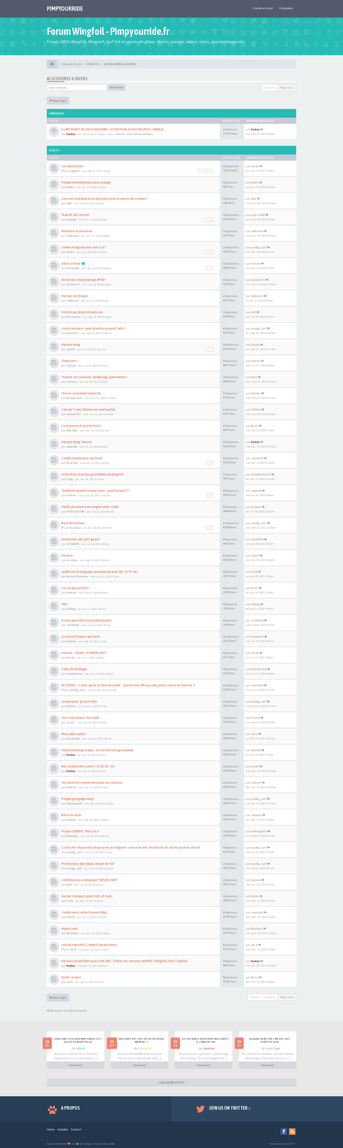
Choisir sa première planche (81, 393)
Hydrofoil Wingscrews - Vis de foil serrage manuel (97, 750)
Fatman (255, 263)
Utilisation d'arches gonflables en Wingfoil (92, 474)
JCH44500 (72, 544)
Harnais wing (70, 344)
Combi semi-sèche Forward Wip (84, 912)
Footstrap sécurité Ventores (82, 312)
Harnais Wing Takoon (76, 442)
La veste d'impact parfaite (80, 636)
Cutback (256, 783)
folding (70, 609)
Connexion (286, 8)
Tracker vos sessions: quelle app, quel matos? (94, 377)
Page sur (287, 87)
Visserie (67, 555)
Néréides (72, 933)
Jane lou (209, 1048)
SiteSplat (144, 1048)
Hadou (70, 134)
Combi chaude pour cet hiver (81, 458)
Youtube (62, 1129)
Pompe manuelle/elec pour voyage (86, 182)
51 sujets (269, 87)
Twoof (255, 555)
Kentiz (255, 896)
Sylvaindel (73, 738)
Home (50, 1129)
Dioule (255, 766)
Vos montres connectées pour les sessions (91, 782)
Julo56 (70, 349)
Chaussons (69, 361)
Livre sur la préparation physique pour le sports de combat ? (104, 198)
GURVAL (256, 409)
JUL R (72, 949)
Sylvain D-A (73, 284)
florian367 (257, 637)
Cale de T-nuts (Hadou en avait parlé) (88, 409)
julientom (72, 333)
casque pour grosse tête (79, 701)
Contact (76, 1129)
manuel (71, 820)
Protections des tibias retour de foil (87, 863)
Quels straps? (71, 977)
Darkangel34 (259, 831)
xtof (253, 312)
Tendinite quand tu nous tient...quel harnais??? (95, 490)
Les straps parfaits (75, 588)
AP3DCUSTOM (75, 511)
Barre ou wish (71, 815)
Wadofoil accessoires (76, 231)
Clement (71, 382)
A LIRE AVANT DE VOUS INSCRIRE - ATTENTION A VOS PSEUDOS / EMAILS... (113, 129)
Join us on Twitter (230, 1108)
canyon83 (257, 458)
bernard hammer (77, 576)
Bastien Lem (74, 398)
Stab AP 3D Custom (75, 215)
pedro (70, 187)
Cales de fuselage (74, 669)
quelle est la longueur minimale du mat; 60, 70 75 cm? (99, 572)
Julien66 (71, 447)
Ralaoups (72, 836)
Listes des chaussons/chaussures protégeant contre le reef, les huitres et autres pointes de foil (130, 847)
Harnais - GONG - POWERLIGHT (83, 653)
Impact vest (69, 928)
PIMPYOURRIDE (65, 8)
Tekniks (256, 393)
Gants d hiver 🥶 (73, 263)
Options (255, 997)
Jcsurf (70, 722)
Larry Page (273, 1048)
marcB (70, 917)
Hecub (255, 166)
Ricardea (72, 463)
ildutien (71, 706)
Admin (80, 1048)
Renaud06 (72, 268)
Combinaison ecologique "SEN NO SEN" (89, 880)
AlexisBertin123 (261, 474)
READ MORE (75, 1065)
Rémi (254, 377)
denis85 (256, 750)
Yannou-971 (73, 414)
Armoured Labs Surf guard (80, 539)
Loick (69, 982)
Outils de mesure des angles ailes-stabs (90, 507)
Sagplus (74, 171)
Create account (263, 8)
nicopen (256, 507)
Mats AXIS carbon (73, 734)
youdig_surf (258, 247)
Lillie (69, 203)
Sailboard (72, 236)
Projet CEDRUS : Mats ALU (80, 831)
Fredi (254, 572)
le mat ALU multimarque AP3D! (83, 280)
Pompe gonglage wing (77, 799)
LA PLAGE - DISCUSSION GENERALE (134, 134)
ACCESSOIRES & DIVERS (67, 78)
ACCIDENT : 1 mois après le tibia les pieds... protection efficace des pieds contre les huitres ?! (128, 685)
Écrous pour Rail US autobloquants (86, 620)
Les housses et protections (81, 426)
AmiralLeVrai (74, 674)
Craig (69, 479)
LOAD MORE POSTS (171, 1082)
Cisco (254, 734)
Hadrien (71, 592)
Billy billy (71, 430)
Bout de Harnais (73, 523)
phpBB (110, 1143)
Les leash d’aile (72, 166)
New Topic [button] (57, 101)
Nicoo (254, 426)
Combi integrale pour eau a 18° (83, 247)
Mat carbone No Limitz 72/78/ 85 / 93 (87, 766)
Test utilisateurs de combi (80, 717)
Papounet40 (74, 803)
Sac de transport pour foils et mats (86, 896)
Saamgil (71, 219)
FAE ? (64, 604)
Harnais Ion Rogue (74, 296)
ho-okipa (75, 528)
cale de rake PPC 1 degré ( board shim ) (89, 945)
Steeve (71, 495)
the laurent (73, 317)
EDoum (255, 345)
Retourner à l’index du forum (67, 1011)
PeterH (255, 718)
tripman (256, 880)
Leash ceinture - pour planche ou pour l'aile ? (93, 328)
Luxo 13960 (258, 215)
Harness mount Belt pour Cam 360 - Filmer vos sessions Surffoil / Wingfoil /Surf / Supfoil (124, 961)
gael (69, 884)
